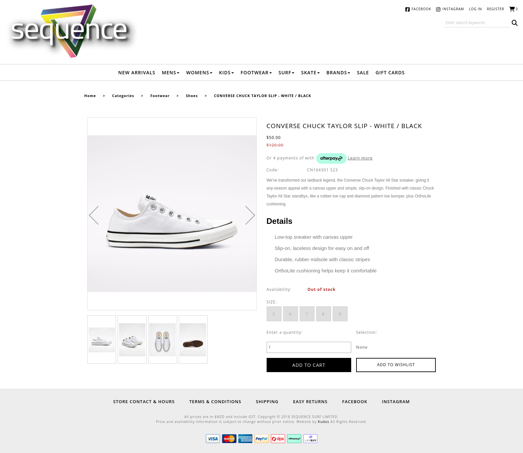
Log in (475, 9)
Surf (287, 72)
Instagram (453, 9)
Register (495, 9)
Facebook (421, 9)
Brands (338, 72)
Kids (226, 72)
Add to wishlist (396, 364)
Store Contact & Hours (144, 401)
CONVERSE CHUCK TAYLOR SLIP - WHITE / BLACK (262, 95)
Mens (170, 72)
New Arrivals (136, 72)
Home (90, 95)
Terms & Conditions (215, 401)
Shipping (267, 401)
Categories (123, 95)
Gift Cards (390, 72)
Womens (199, 72)
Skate (310, 72)
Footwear (256, 72)
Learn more (360, 158)
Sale (363, 72)
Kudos (323, 421)
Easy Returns (310, 401)
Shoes (192, 95)
